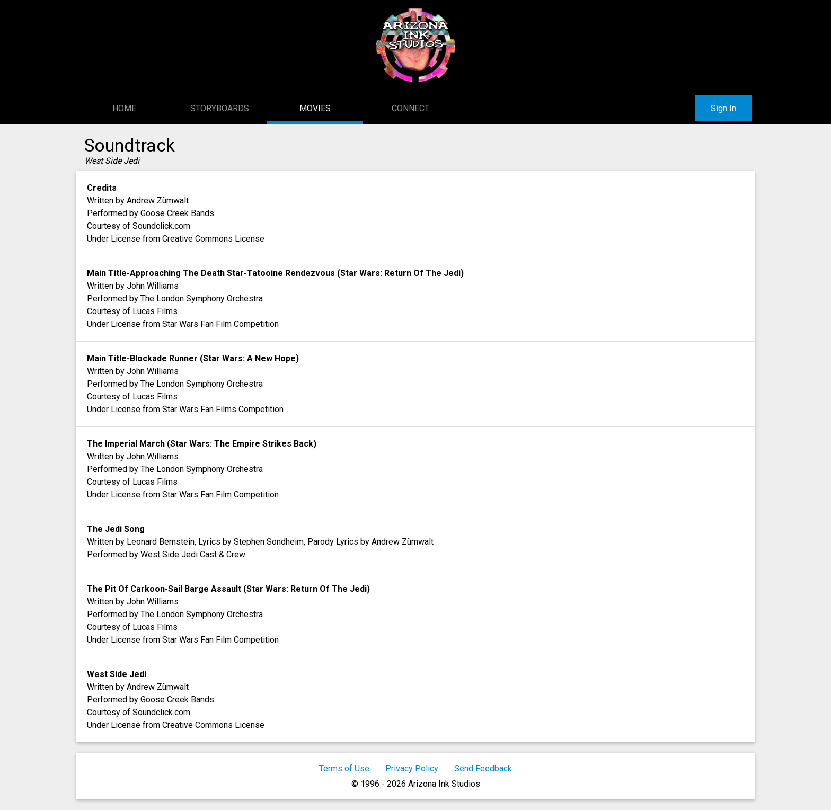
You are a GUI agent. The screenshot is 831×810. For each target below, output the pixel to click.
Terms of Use (344, 768)
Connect (410, 108)
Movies (315, 108)
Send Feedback (483, 768)
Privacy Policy (411, 768)
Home (124, 108)
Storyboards (219, 108)
